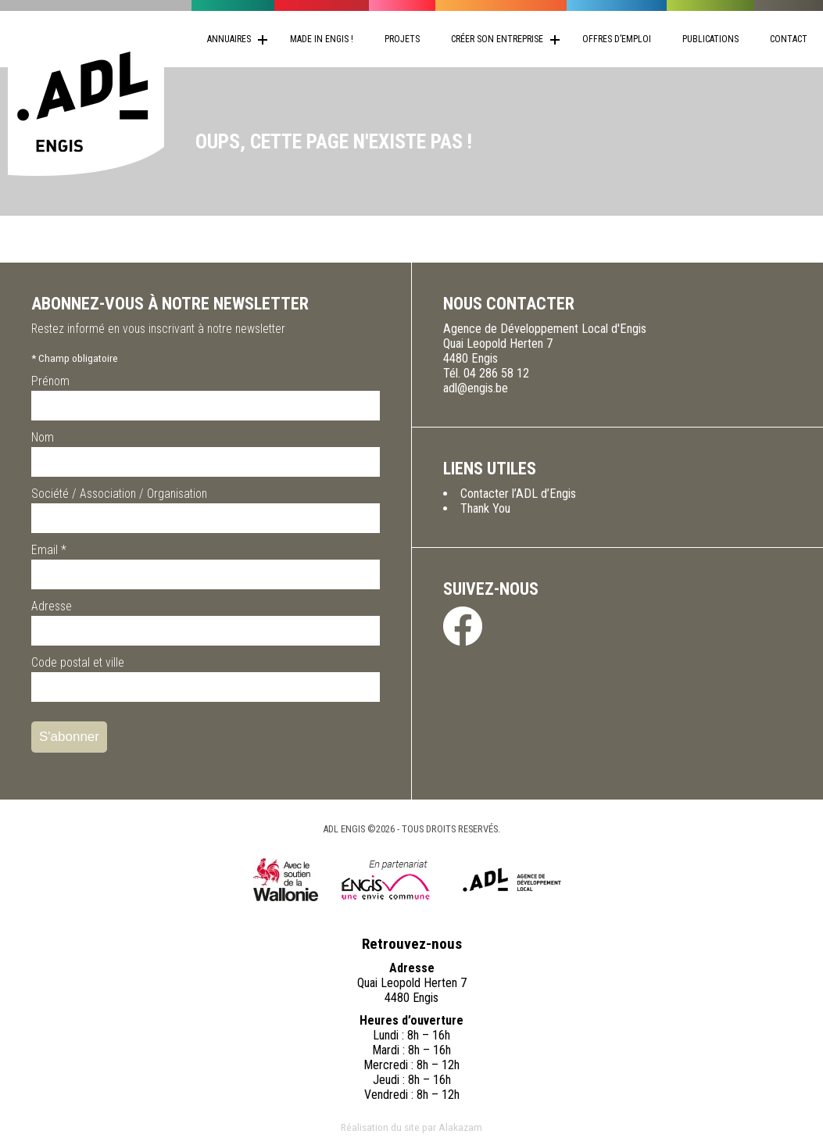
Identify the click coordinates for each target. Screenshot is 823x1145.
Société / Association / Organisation (119, 493)
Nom (42, 437)
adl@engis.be (475, 388)
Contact (788, 39)
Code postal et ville (77, 662)
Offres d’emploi (616, 39)
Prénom (50, 381)
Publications (710, 39)
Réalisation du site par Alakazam (411, 1127)
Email (48, 549)
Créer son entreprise (497, 39)
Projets (402, 39)
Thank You (485, 508)
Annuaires (229, 39)
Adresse (51, 606)
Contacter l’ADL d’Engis (518, 493)
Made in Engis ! (321, 39)
